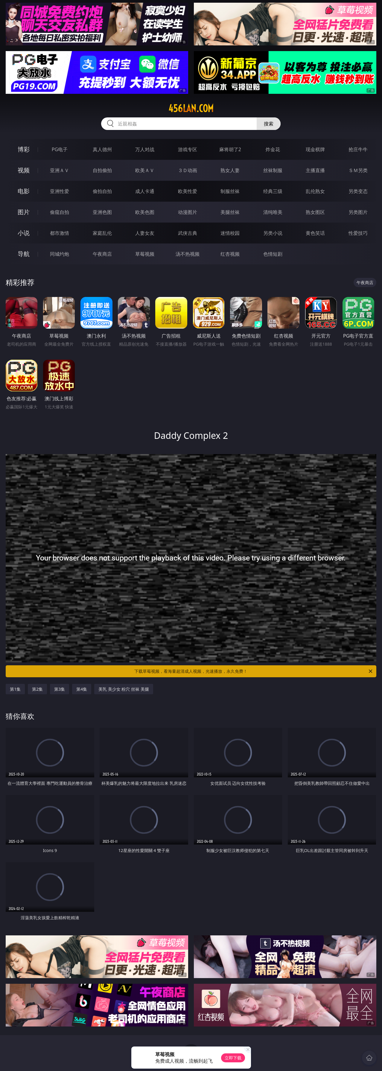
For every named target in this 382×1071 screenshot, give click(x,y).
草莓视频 (144, 254)
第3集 (59, 689)
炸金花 (273, 149)
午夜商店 (102, 254)
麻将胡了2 (230, 149)
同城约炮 (59, 254)
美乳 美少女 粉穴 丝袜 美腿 (123, 689)
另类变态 (358, 191)
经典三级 (272, 191)
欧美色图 (144, 212)
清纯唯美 (272, 212)
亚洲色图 (102, 212)
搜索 (268, 123)
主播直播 (315, 170)
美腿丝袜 (230, 212)
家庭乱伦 (102, 233)
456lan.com (191, 108)
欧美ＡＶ (144, 170)
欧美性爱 (187, 191)
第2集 (37, 689)
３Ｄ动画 (187, 170)
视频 (24, 170)
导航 (24, 254)
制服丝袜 (230, 191)
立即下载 (233, 1058)
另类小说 (272, 233)
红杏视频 (230, 254)
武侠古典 (187, 233)
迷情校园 (230, 233)
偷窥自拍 (59, 212)
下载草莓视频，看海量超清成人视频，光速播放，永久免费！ (253, 671)
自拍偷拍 (102, 170)
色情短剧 (272, 254)
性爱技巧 (358, 233)
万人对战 (144, 149)
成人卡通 (144, 191)
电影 (24, 191)
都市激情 (59, 233)
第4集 (81, 689)
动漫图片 (187, 212)
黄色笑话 (315, 233)
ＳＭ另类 (358, 170)
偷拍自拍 (102, 191)
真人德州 (102, 149)
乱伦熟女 (315, 191)
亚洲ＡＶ (59, 170)
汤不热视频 (188, 254)
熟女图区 (315, 212)
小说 (24, 233)
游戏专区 (187, 149)
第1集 (15, 689)
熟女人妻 (230, 170)
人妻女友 (144, 233)
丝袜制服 (272, 170)
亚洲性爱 (59, 191)
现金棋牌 (315, 149)
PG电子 (60, 149)
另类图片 (358, 212)
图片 (24, 212)
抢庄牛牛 (358, 149)
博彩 (24, 149)
